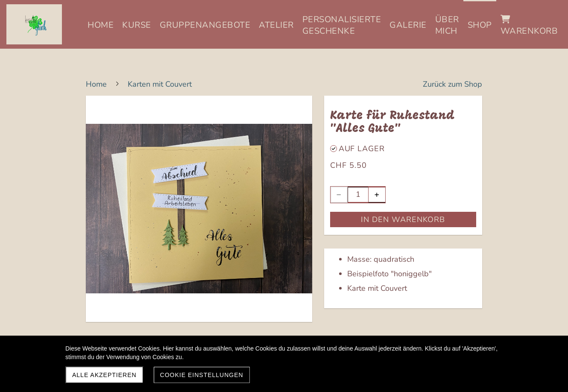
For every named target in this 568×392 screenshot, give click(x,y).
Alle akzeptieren (104, 375)
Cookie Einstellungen (201, 375)
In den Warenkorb (403, 219)
